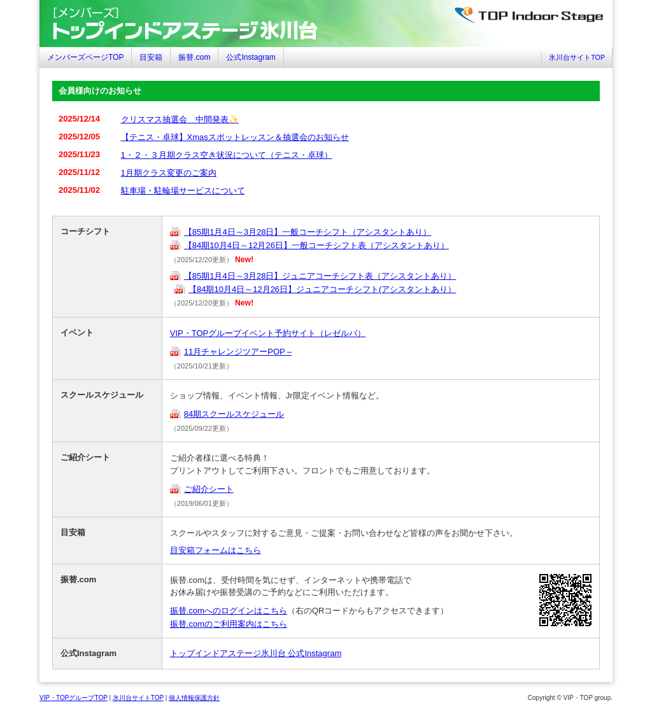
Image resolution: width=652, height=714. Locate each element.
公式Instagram (250, 57)
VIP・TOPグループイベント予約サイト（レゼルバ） (267, 333)
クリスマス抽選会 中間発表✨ (180, 119)
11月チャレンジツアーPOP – (238, 351)
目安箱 (150, 57)
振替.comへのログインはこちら (228, 610)
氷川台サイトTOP (577, 57)
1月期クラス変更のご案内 (168, 173)
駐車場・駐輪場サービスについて (183, 190)
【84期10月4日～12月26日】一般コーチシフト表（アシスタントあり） (316, 245)
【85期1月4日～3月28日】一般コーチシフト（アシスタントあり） (308, 232)
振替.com (194, 57)
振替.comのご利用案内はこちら (228, 624)
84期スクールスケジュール (234, 414)
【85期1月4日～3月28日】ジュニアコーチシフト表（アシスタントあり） (320, 276)
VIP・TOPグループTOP (73, 697)
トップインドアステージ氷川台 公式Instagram (255, 653)
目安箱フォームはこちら (215, 550)
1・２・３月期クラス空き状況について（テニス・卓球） (226, 155)
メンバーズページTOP (85, 57)
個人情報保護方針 (194, 697)
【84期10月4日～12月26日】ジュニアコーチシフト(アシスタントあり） (322, 289)
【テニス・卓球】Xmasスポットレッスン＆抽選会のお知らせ (235, 137)
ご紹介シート (209, 489)
